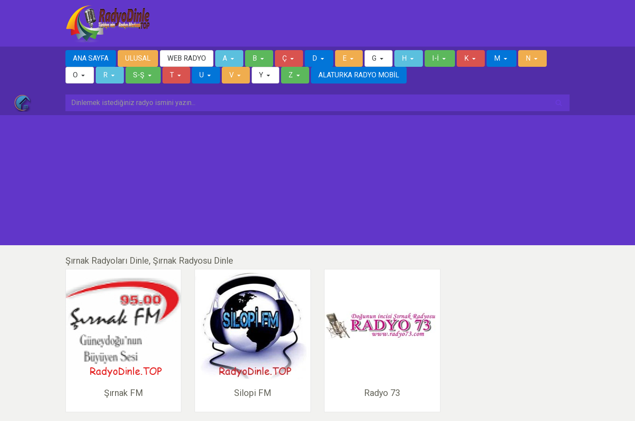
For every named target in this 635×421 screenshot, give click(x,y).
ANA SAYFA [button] (90, 58)
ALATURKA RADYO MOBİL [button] (358, 75)
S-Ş (139, 75)
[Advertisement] (317, 180)
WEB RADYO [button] (186, 58)
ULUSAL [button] (138, 58)
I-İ (436, 58)
